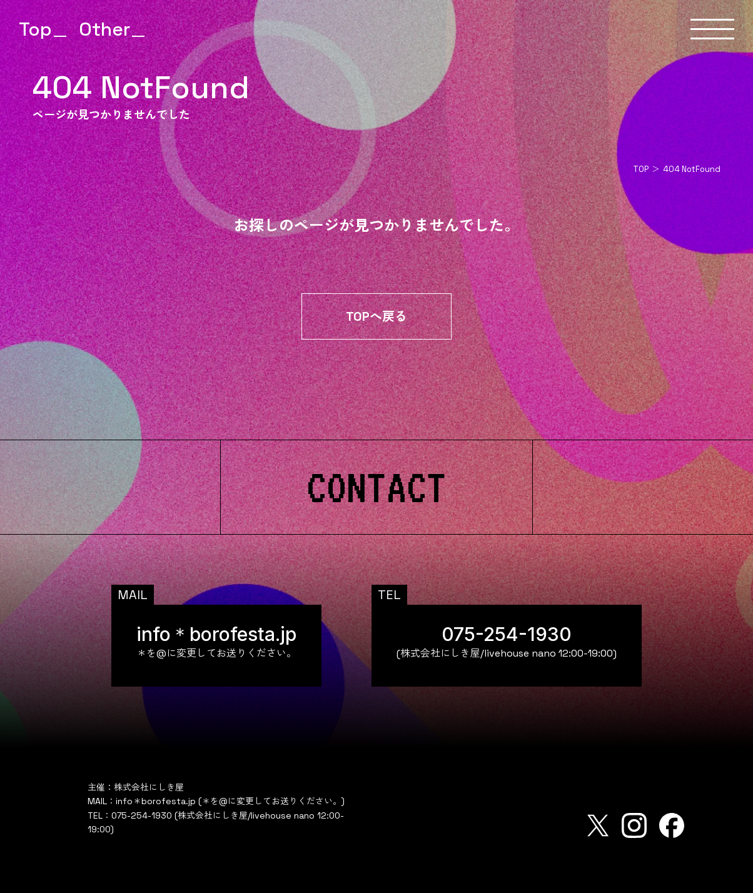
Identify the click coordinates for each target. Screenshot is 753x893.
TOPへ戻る (376, 316)
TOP (641, 169)
